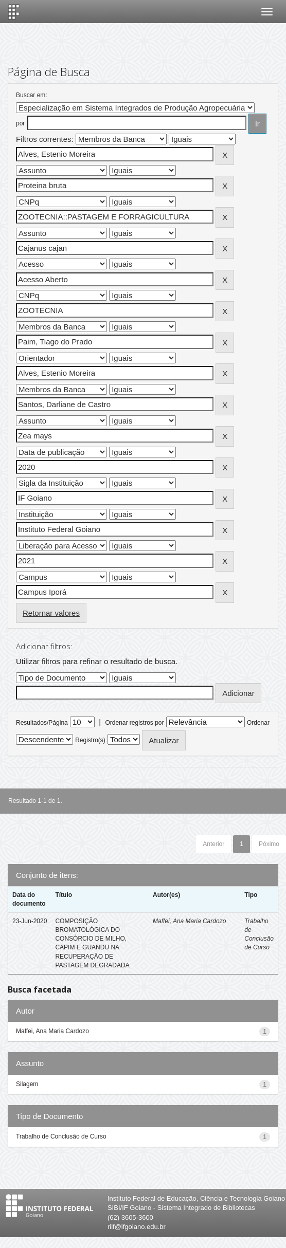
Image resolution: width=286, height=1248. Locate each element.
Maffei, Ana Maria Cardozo (189, 921)
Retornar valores (51, 613)
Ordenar (258, 722)
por (20, 123)
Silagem (27, 1084)
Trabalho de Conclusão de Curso (61, 1136)
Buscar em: (31, 95)
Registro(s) (90, 740)
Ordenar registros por (134, 722)
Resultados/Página (42, 722)
